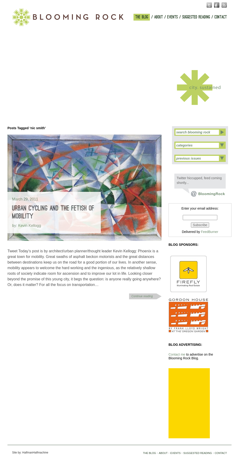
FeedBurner (209, 232)
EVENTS (172, 17)
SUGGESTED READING (196, 17)
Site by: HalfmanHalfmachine (30, 452)
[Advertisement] (189, 403)
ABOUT (158, 17)
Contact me (177, 354)
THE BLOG (141, 17)
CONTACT (220, 17)
